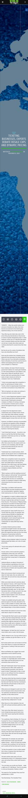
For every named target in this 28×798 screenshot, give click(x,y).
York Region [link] (5, 784)
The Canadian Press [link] (16, 152)
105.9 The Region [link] (11, 781)
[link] (2, 2)
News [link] (14, 133)
